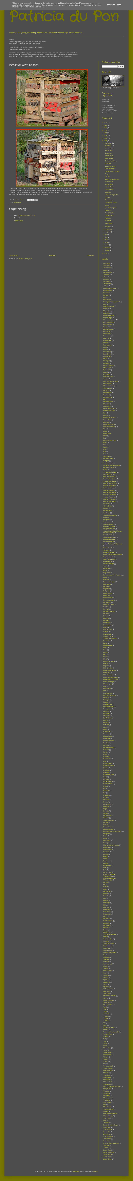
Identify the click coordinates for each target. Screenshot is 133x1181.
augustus (108, 232)
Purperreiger (107, 865)
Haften (105, 570)
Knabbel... (108, 218)
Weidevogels (107, 1084)
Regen (105, 889)
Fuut (104, 451)
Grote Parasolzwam (109, 559)
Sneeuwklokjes (107, 971)
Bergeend (106, 295)
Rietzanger (106, 902)
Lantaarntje (106, 738)
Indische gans (107, 629)
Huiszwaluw (106, 623)
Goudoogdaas (107, 510)
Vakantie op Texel (108, 1027)
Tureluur (105, 1020)
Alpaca (105, 277)
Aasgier (105, 270)
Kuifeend (106, 725)
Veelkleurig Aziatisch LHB (111, 1032)
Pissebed (106, 854)
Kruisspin (106, 722)
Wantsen (106, 1073)
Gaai (104, 454)
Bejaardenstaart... (110, 169)
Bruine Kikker (107, 368)
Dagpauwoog (107, 392)
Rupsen (105, 930)
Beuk (104, 304)
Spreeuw (106, 987)
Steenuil (105, 998)
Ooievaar (106, 818)
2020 (105, 125)
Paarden (105, 824)
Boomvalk (106, 338)
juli (106, 234)
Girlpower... (108, 153)
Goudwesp (106, 513)
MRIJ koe (106, 790)
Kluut (104, 686)
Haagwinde (106, 568)
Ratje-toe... (108, 210)
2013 (105, 253)
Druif (104, 413)
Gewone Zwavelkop (109, 499)
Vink (104, 1039)
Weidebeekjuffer (108, 1082)
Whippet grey (107, 1089)
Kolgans (105, 702)
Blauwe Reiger (107, 318)
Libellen (105, 745)
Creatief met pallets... (111, 202)
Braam (105, 358)
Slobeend (106, 961)
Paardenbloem (107, 827)
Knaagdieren (107, 688)
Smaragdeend (107, 964)
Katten (105, 647)
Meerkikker (106, 770)
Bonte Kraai (106, 331)
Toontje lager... (109, 184)
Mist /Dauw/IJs (107, 784)
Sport (105, 984)
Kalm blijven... (109, 223)
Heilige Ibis (106, 591)
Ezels (105, 442)
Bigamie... (108, 192)
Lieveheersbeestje (108, 747)
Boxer (105, 349)
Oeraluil (105, 813)
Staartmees (106, 991)
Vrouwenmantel (108, 1066)
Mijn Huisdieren (108, 781)
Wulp (104, 1120)
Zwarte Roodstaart (108, 1152)
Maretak (105, 768)
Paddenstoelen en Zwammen (112, 831)
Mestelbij (106, 779)
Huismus (106, 618)
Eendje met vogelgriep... (112, 179)
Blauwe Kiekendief (108, 315)
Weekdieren (107, 1080)
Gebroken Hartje (108, 458)
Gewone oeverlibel (108, 490)
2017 (105, 133)
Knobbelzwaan (107, 693)
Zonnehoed (106, 1141)
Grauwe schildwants (109, 526)
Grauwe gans (107, 522)
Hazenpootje (107, 584)
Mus (104, 793)
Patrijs (105, 836)
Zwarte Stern (107, 1157)
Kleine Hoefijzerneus (109, 670)
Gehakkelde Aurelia (109, 467)
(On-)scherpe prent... (111, 208)
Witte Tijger (106, 1118)
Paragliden (106, 834)
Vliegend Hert (107, 1052)
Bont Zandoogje (108, 329)
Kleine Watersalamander (110, 677)
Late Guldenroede (108, 740)
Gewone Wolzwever (109, 497)
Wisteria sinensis (108, 1109)
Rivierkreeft (106, 909)
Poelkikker (106, 861)
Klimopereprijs (107, 684)
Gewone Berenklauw (109, 481)
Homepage (52, 255)
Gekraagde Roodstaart (110, 472)
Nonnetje (106, 811)
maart (107, 245)
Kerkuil (105, 652)
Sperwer (105, 977)
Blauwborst (106, 313)
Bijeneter (106, 308)
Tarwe (105, 1009)
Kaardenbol (106, 641)
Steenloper (106, 993)
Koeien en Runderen (109, 695)
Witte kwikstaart (108, 1116)
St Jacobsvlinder (108, 989)
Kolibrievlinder (107, 704)
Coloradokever (107, 388)
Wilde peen (106, 1100)
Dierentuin (106, 404)
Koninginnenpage (108, 706)
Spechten (106, 975)
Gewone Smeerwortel (109, 494)
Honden (105, 607)
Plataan (105, 856)
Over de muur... (109, 215)
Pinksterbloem (107, 849)
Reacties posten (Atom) (25, 259)
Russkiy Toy (107, 932)
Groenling (106, 550)
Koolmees (106, 711)
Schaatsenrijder (108, 939)
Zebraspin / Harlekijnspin (110, 1125)
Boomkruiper (107, 336)
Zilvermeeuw (107, 1134)
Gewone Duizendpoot (109, 485)
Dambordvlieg (107, 397)
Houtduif (105, 616)
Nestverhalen (107, 804)
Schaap (105, 937)
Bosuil (105, 347)
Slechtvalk (106, 957)
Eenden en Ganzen (109, 426)
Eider (105, 429)
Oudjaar (105, 822)
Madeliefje (106, 756)
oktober (107, 226)
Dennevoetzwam (108, 401)
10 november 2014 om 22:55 (26, 215)
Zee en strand (107, 1129)
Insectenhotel (17, 202)
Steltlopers (106, 1002)
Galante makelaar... (111, 161)
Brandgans (106, 361)
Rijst (104, 905)
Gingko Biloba (107, 506)
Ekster (105, 431)
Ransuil (105, 882)
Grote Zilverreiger (108, 564)
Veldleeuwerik (107, 1034)
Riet (104, 898)
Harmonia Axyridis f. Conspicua (112, 575)
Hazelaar (106, 579)
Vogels (105, 1061)
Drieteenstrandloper (109, 411)
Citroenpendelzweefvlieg (110, 381)
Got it (119, 5)
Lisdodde (106, 750)
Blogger (95, 1171)
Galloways (106, 456)
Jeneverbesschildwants (110, 638)
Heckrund (106, 586)
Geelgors (106, 461)
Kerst (105, 654)
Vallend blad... (109, 148)
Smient (105, 966)
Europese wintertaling (109, 440)
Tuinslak (105, 1018)
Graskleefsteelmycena (110, 515)
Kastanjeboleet (107, 645)
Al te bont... (108, 163)
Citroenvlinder (107, 383)
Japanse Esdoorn (108, 636)
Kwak (105, 729)
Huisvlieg (106, 620)
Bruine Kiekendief (108, 365)
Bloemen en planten (109, 320)
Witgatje (105, 1111)
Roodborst (106, 918)
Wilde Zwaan (107, 1102)
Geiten (105, 470)
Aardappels (106, 265)
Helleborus (106, 595)
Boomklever (106, 333)
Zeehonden (106, 1132)
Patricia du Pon (64, 17)
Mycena (105, 797)
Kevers (105, 657)
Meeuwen (106, 772)
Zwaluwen (106, 1145)
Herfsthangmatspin (109, 600)
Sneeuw (105, 968)
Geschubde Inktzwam (109, 479)
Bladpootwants (107, 311)
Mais (104, 761)
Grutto (105, 566)
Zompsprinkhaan (108, 1136)
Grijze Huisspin (107, 535)
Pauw (105, 838)
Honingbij (106, 609)
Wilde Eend (106, 1095)
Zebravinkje (106, 1127)
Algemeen (106, 274)
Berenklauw (106, 293)
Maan (105, 754)
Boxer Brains (107, 356)
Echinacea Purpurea (109, 417)
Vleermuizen (107, 1048)
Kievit (105, 659)
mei (106, 239)
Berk (104, 297)
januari (107, 250)
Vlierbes (105, 1057)
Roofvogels (106, 925)
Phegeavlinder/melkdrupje (111, 845)
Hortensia (106, 613)
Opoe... (107, 205)
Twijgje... (107, 174)
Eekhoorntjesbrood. (109, 424)
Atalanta (105, 286)
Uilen (104, 1025)
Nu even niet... (109, 182)
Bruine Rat (106, 370)
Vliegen (105, 1050)
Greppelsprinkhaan (109, 529)
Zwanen (105, 1148)
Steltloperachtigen (108, 1000)
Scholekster (106, 948)
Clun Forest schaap (109, 386)
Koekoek (106, 697)
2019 (105, 128)
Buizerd (105, 372)
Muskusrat (106, 795)
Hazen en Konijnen (109, 582)
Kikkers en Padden (109, 661)
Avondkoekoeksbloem (109, 288)
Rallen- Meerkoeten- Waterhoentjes (109, 875)
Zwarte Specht (107, 1154)
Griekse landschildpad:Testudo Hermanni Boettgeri (112, 531)
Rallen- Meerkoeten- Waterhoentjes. (109, 879)
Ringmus (106, 907)
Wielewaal (106, 1091)
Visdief (105, 1043)
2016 (105, 135)
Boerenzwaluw (107, 324)
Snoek (105, 973)
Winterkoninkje (107, 1107)
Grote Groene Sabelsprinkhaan (112, 554)
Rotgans (105, 927)
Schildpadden (107, 946)
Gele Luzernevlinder (109, 476)
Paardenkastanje (108, 829)
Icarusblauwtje (107, 625)
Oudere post (90, 255)
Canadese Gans (108, 377)
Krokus (105, 720)
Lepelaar (106, 743)
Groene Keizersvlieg (109, 539)
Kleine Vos (106, 672)
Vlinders (105, 1059)
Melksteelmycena (108, 775)
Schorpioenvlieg (108, 950)
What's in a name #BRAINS (111, 1086)
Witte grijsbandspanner (110, 1113)
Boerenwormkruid (108, 322)
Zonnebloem (107, 1138)
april (106, 242)
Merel (105, 777)
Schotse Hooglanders (109, 952)
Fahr (104, 445)
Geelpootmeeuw (108, 463)
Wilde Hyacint (107, 1098)
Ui (104, 1023)
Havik (105, 577)
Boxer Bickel (107, 354)
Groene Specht (107, 548)
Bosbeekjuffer (107, 340)
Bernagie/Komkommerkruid (111, 302)
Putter (105, 868)
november (108, 145)
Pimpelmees (107, 847)
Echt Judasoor (107, 420)
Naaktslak (106, 799)
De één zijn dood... (110, 166)
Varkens (105, 1030)
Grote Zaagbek (107, 561)
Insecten (105, 632)
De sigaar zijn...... (110, 189)
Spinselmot (106, 982)
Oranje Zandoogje (108, 820)
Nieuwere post (14, 255)
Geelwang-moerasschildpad (111, 465)
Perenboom (106, 840)
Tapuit (105, 1007)
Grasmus (106, 517)
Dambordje (106, 395)
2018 (105, 130)
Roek (105, 916)
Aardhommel (107, 268)
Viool (104, 1041)
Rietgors (105, 900)
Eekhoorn (106, 422)
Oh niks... (108, 197)
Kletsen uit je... (109, 156)
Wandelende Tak (108, 1070)
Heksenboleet (107, 593)
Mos (104, 788)
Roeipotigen (107, 914)
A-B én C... (108, 176)
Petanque (106, 843)
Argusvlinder (107, 284)
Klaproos (106, 666)
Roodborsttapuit (108, 921)
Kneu (105, 691)
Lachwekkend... (109, 187)
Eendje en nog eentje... (112, 195)
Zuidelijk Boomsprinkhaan (111, 1143)
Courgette (106, 390)
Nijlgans (105, 809)
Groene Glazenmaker (109, 537)
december (108, 143)
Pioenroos (106, 852)
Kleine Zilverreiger (108, 682)
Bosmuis (106, 342)
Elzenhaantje (107, 433)
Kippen (105, 663)
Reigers (105, 893)
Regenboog (106, 891)
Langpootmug (107, 736)
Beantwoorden (18, 221)
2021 (105, 122)
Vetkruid (105, 1036)
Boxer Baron (107, 352)
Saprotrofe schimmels (109, 934)
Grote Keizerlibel (108, 557)
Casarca (105, 379)
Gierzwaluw (106, 504)
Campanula (106, 374)
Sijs (104, 955)
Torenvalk (106, 1014)
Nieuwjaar (106, 806)
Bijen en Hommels (108, 306)
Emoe (105, 436)
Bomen (105, 327)
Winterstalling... (109, 158)
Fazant (105, 447)
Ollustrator (76, 1171)
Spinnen (105, 980)
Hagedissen (106, 573)
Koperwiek (106, 713)
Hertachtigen (107, 602)
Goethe (105, 508)
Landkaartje (106, 731)
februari (107, 247)
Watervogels (107, 1077)
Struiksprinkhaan (108, 1005)
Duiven (105, 415)
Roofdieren (106, 923)
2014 (105, 141)
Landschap (106, 734)
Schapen (106, 941)
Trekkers (106, 1016)
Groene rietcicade (108, 542)
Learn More (111, 5)
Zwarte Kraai (107, 1150)
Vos (104, 1064)
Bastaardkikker (107, 290)
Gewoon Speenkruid (109, 501)
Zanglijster (106, 1123)
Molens (105, 786)
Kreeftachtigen (107, 718)
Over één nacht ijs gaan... (112, 171)
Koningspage (107, 709)
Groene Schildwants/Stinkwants (112, 544)
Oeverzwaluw (107, 815)
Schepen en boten (108, 943)
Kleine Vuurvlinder (108, 675)
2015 (105, 138)
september (108, 229)
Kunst (105, 727)
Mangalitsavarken (108, 765)
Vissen (105, 1045)
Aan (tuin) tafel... (110, 213)
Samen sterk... (109, 150)
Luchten (105, 752)
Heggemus (106, 588)
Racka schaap (107, 872)
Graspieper (106, 520)
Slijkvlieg (106, 959)
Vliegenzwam (107, 1054)
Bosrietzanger (107, 345)
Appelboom (106, 281)
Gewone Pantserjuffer (109, 492)
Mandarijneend (107, 763)
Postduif (105, 863)
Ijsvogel (105, 627)
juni (106, 237)
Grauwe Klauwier (108, 524)
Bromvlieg (106, 363)
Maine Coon (107, 759)
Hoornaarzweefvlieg (109, 611)
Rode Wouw (107, 912)
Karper (105, 643)
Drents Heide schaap (109, 408)
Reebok (105, 887)
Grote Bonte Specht (109, 552)
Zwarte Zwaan (107, 1159)
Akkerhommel (107, 272)
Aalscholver (106, 263)
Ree (104, 884)
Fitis (104, 449)
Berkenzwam (107, 299)
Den (104, 399)
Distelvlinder (107, 406)
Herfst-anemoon (108, 598)
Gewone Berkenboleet (110, 483)
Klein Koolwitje (107, 668)
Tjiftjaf (105, 1011)
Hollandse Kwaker (108, 604)
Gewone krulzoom (108, 488)
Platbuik (105, 858)
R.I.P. (105, 870)
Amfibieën (106, 279)
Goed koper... (109, 200)
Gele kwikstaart (108, 474)
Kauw (105, 650)
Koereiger (106, 700)
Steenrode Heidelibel (109, 996)
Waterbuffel (106, 1075)
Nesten (105, 802)
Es (104, 438)
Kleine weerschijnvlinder (110, 679)
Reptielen (106, 896)
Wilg (104, 1104)
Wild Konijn (106, 1093)
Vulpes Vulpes (107, 1068)
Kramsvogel (106, 716)
